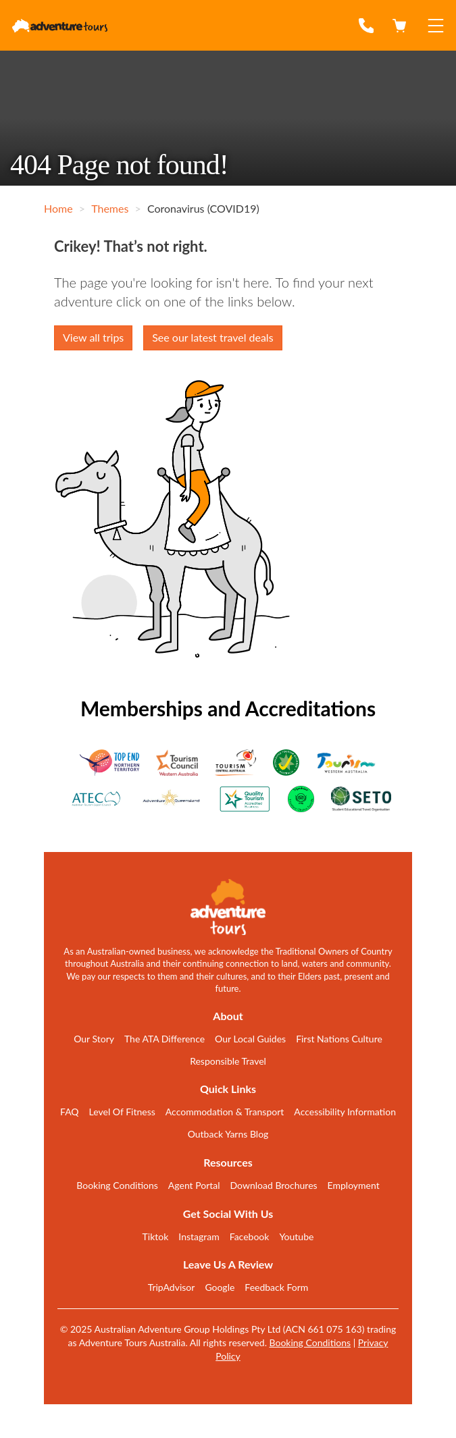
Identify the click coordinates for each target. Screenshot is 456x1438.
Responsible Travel (228, 1061)
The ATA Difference (164, 1038)
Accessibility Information (345, 1111)
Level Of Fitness (122, 1111)
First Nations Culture (339, 1038)
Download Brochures (274, 1185)
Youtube (296, 1236)
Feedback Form (276, 1287)
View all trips (93, 337)
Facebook (250, 1236)
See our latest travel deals (212, 337)
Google (219, 1287)
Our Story (94, 1038)
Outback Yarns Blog (228, 1134)
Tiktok (156, 1236)
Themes (109, 208)
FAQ (69, 1111)
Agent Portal (194, 1185)
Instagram (198, 1236)
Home (58, 208)
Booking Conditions (117, 1185)
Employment (354, 1185)
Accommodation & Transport (225, 1111)
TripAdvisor (171, 1287)
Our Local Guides (250, 1038)
